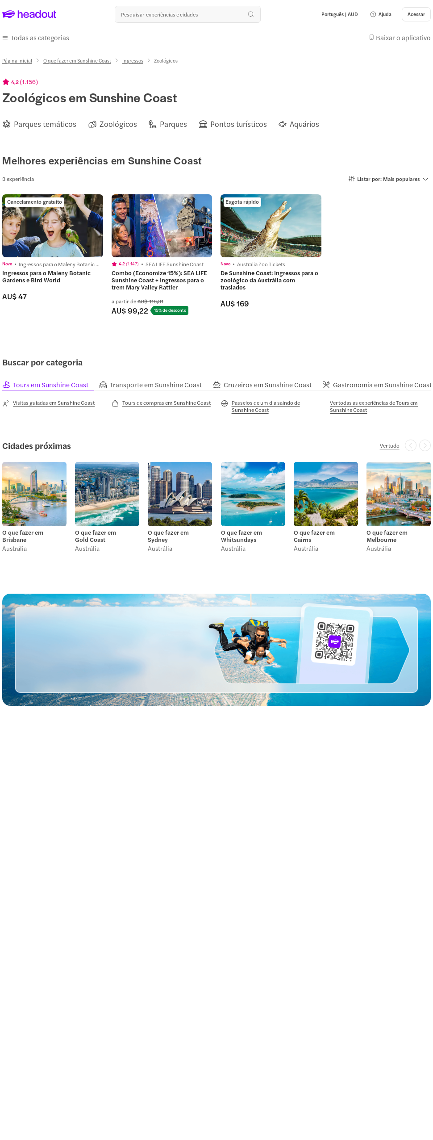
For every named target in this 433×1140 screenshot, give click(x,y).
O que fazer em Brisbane (22, 536)
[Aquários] (304, 124)
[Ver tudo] (390, 445)
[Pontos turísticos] (238, 124)
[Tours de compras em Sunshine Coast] (161, 403)
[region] (216, 124)
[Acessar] (416, 14)
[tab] (50, 384)
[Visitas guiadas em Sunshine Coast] (48, 403)
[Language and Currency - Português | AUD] (340, 14)
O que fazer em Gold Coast (95, 536)
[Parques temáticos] (45, 124)
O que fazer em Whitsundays (241, 536)
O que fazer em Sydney (168, 536)
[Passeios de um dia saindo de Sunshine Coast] (271, 406)
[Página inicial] (17, 60)
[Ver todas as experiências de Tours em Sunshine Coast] (380, 406)
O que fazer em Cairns (314, 536)
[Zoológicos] (118, 124)
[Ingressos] (132, 60)
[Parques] (173, 124)
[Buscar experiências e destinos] (187, 14)
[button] (380, 14)
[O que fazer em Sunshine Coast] (77, 60)
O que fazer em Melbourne (387, 536)
